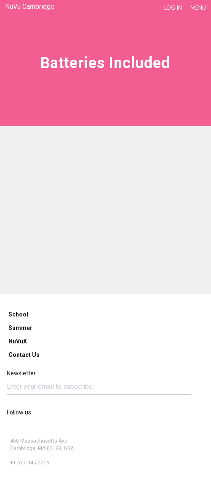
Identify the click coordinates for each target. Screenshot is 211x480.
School (18, 314)
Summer (20, 327)
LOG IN (173, 7)
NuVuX (17, 341)
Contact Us (24, 354)
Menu (198, 7)
